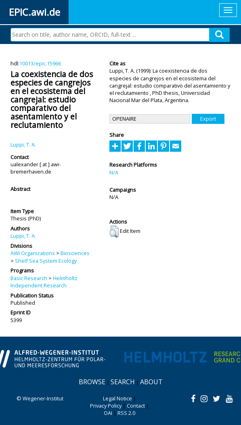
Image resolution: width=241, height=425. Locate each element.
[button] (114, 232)
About (151, 381)
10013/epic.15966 (40, 63)
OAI (108, 413)
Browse (92, 381)
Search (123, 381)
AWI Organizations (32, 253)
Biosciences (75, 253)
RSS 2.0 (126, 413)
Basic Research (28, 278)
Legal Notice (117, 398)
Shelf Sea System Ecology (46, 260)
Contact (136, 405)
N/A (113, 172)
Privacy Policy (106, 405)
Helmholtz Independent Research (44, 281)
